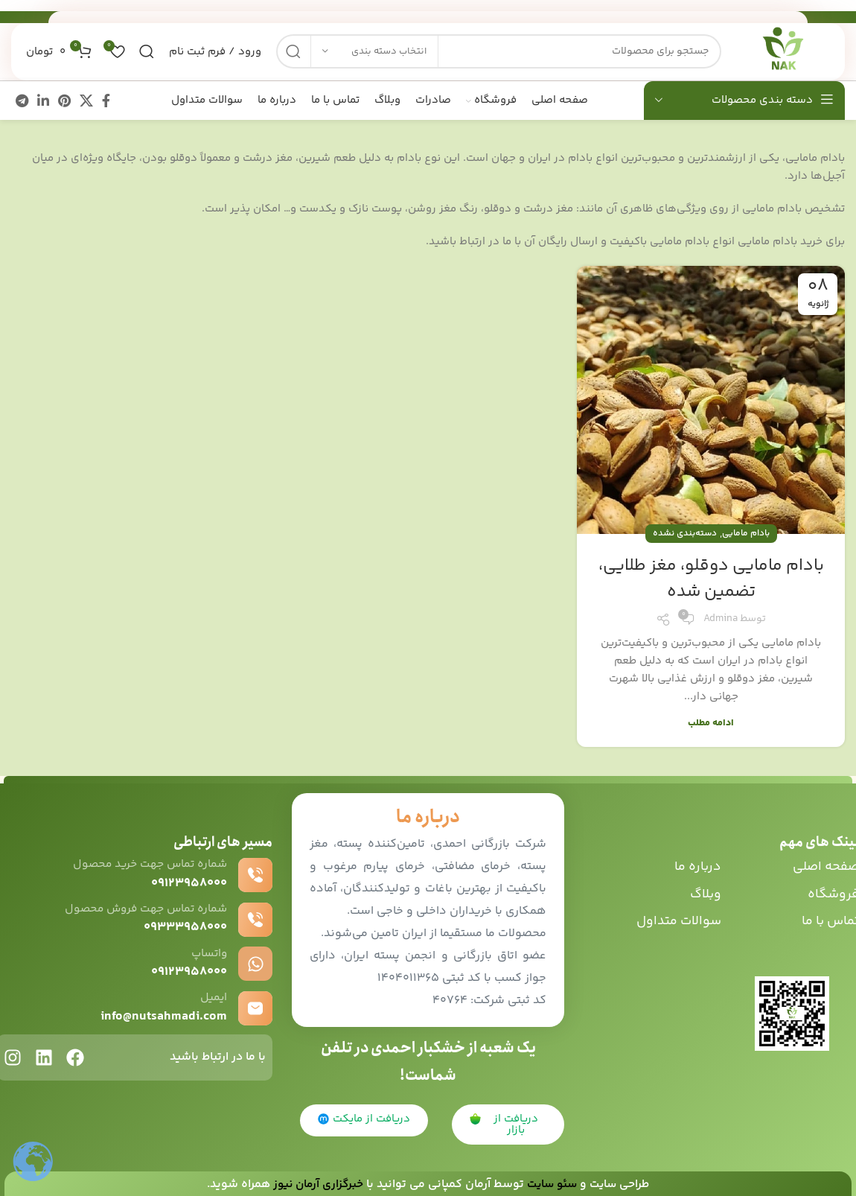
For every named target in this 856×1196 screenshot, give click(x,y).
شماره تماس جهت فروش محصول (142, 906)
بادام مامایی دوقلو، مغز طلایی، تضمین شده (711, 576)
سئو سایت (552, 1182)
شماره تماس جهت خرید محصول (146, 862)
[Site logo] (774, 44)
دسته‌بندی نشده (685, 531)
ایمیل (213, 995)
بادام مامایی (746, 531)
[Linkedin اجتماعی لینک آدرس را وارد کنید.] (43, 98)
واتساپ (208, 950)
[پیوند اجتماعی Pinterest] (64, 98)
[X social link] (86, 98)
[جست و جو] (490, 45)
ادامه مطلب (711, 720)
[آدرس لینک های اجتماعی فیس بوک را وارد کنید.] (106, 98)
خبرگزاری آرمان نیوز (315, 1182)
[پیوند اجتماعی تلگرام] (22, 98)
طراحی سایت (623, 1182)
